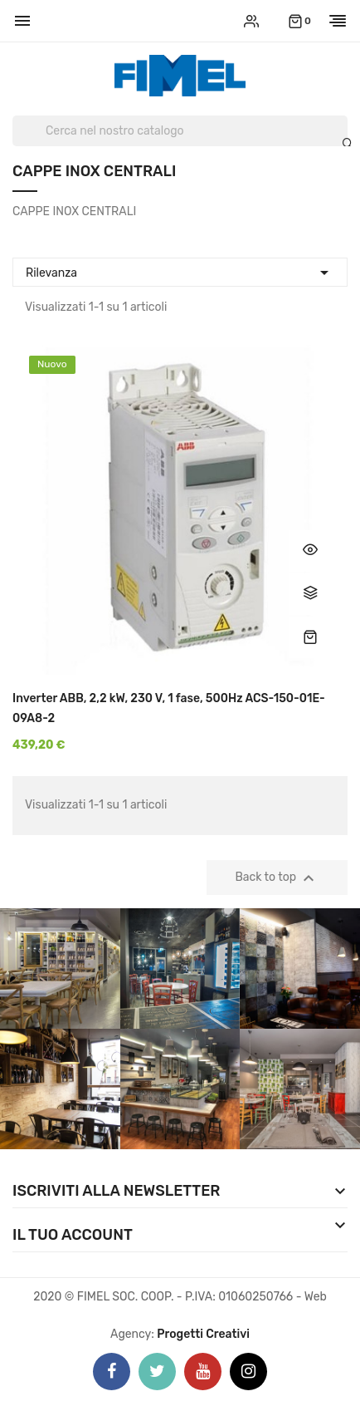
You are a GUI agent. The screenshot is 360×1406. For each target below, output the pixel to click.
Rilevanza (180, 270)
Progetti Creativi (203, 1334)
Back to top (277, 878)
